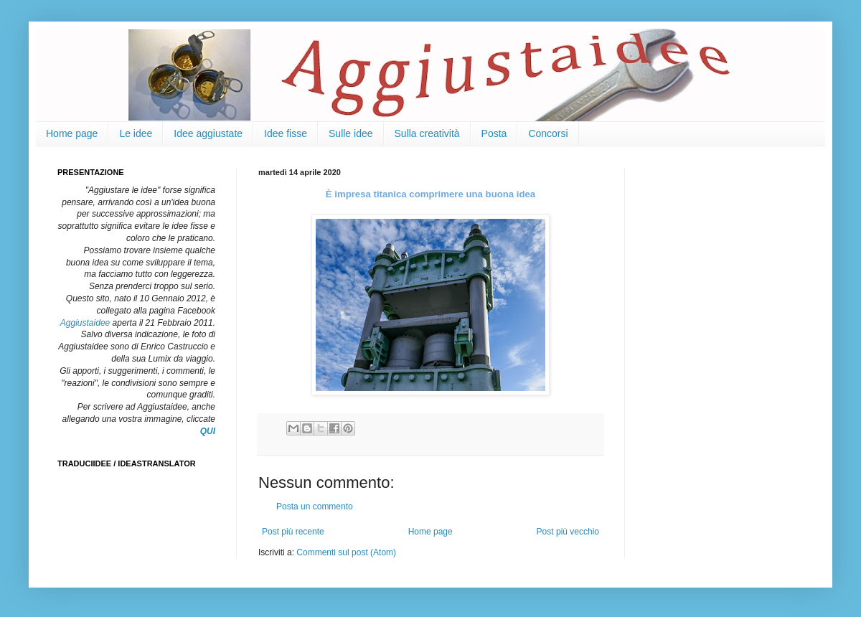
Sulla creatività (427, 133)
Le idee (135, 133)
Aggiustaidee (85, 323)
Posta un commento (314, 506)
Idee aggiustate (208, 133)
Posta (494, 133)
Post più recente (293, 532)
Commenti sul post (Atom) (346, 552)
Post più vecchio (568, 532)
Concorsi (548, 133)
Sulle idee (351, 133)
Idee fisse (285, 133)
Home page (72, 133)
